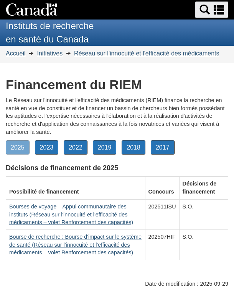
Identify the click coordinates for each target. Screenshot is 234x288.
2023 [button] (49, 149)
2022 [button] (78, 149)
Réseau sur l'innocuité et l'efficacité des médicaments (146, 53)
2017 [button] (165, 149)
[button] (211, 10)
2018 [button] (136, 149)
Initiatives (50, 53)
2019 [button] (107, 149)
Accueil (16, 53)
